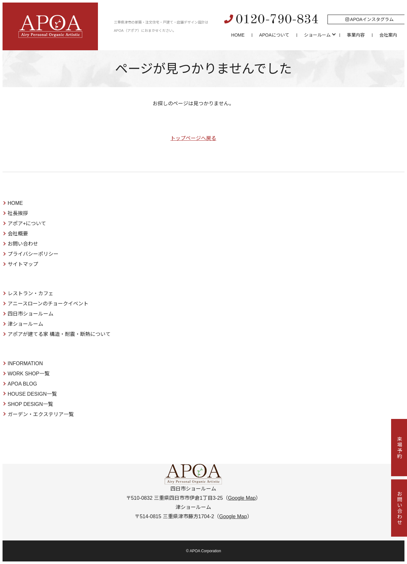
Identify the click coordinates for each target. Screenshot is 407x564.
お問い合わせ (23, 244)
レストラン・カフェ (30, 293)
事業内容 (356, 35)
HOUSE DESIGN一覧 (32, 394)
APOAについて (274, 35)
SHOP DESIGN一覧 (30, 404)
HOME (238, 35)
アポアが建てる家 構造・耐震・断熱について (59, 334)
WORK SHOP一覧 (29, 373)
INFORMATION (25, 363)
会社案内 (388, 35)
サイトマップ (23, 264)
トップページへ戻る (193, 138)
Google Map (242, 498)
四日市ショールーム (30, 314)
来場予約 (399, 447)
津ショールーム (25, 324)
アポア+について (27, 223)
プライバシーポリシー (33, 254)
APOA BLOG (22, 383)
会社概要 (18, 233)
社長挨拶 (18, 213)
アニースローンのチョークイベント (48, 303)
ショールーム (317, 35)
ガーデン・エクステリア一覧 (41, 414)
